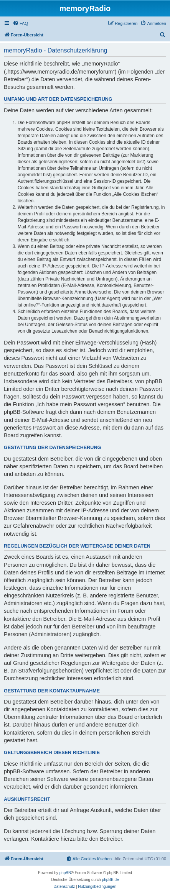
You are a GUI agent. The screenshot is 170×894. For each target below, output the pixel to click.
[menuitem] (20, 23)
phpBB (65, 873)
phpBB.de (110, 880)
